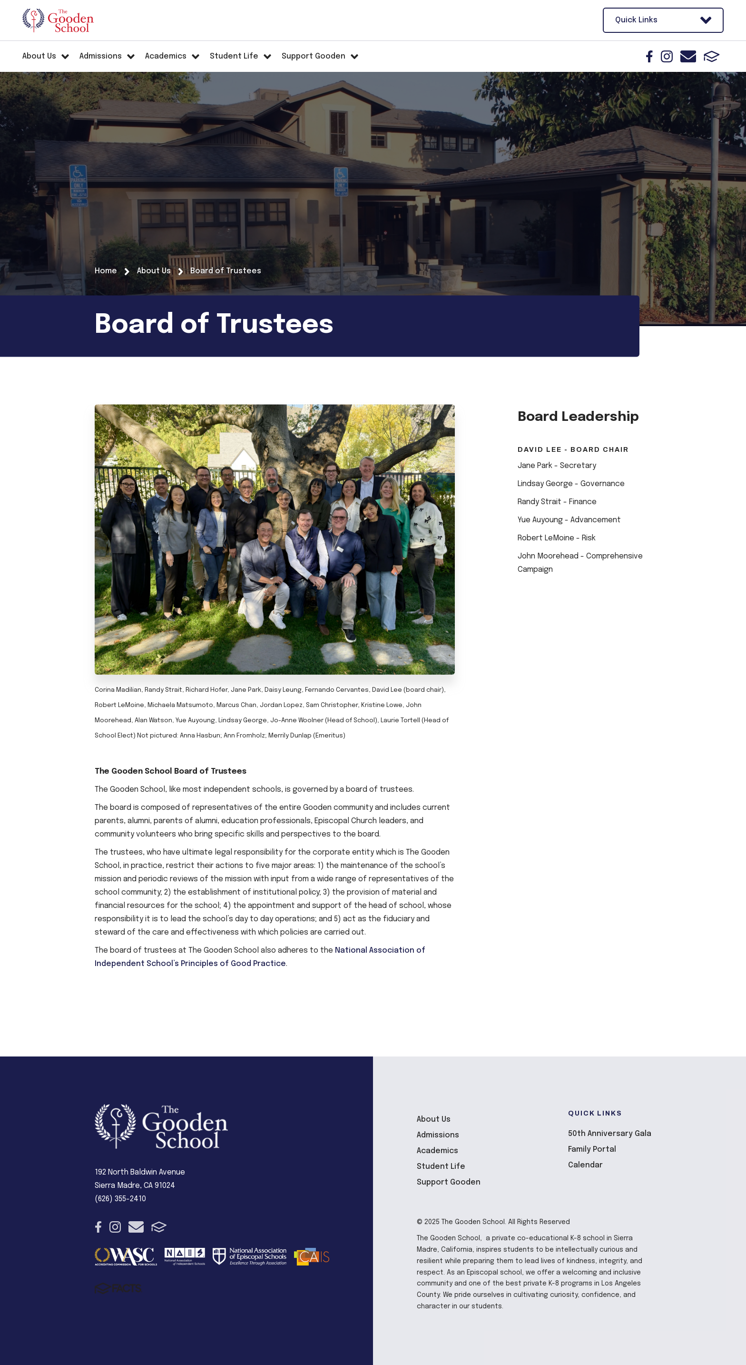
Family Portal (592, 1150)
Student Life (441, 1167)
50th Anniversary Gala (609, 1134)
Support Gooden (449, 1182)
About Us (434, 1120)
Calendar (585, 1165)
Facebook (649, 56)
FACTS (712, 56)
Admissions (438, 1135)
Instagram (667, 56)
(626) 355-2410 (120, 1199)
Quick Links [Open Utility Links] (663, 20)
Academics (437, 1151)
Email (688, 56)
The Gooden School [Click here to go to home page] (58, 20)
